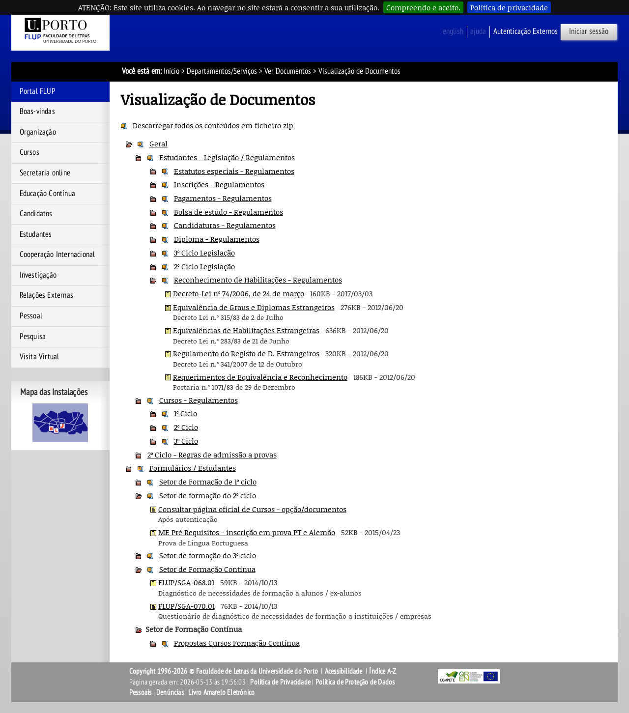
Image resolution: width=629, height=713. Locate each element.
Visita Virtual (39, 357)
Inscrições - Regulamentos (219, 184)
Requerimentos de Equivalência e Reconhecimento (260, 377)
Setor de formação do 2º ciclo (207, 495)
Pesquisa (33, 337)
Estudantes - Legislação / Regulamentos (227, 157)
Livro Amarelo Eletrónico (221, 692)
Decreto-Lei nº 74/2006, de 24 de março (238, 293)
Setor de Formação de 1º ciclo (208, 481)
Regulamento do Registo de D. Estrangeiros (246, 353)
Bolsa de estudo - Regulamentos (228, 212)
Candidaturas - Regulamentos (225, 225)
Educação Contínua (47, 194)
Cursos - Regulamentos (198, 400)
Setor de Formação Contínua (207, 569)
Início (171, 71)
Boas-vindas (37, 111)
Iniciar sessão (588, 31)
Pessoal (31, 316)
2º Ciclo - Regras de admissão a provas (212, 454)
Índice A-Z (382, 671)
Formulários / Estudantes (192, 468)
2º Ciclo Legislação (204, 266)
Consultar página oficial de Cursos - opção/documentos (252, 509)
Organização (38, 132)
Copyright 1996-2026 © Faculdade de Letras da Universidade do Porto (224, 671)
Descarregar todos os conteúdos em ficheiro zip (213, 125)
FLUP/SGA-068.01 (186, 582)
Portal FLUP (38, 91)
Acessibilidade (344, 671)
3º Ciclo (186, 441)
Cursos (29, 152)
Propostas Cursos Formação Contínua (237, 643)
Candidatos (36, 214)
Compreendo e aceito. (423, 7)
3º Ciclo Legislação (204, 252)
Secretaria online (45, 173)
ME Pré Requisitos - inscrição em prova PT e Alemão (246, 532)
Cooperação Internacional (57, 254)
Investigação (38, 275)
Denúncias (170, 692)
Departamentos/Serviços (222, 71)
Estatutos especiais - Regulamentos (234, 171)
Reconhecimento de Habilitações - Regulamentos (258, 280)
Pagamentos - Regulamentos (223, 198)
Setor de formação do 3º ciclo (207, 555)
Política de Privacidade (280, 682)
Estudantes (36, 234)
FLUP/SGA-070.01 (186, 606)
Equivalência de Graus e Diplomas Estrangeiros (254, 307)
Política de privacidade (509, 7)
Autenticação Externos (525, 31)
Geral (158, 143)
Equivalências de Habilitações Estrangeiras (246, 330)
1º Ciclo (185, 413)
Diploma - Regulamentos (216, 239)
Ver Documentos (287, 71)
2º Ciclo (186, 427)
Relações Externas (46, 295)
